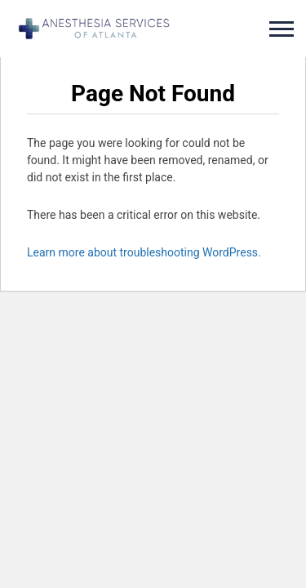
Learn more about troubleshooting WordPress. (144, 252)
